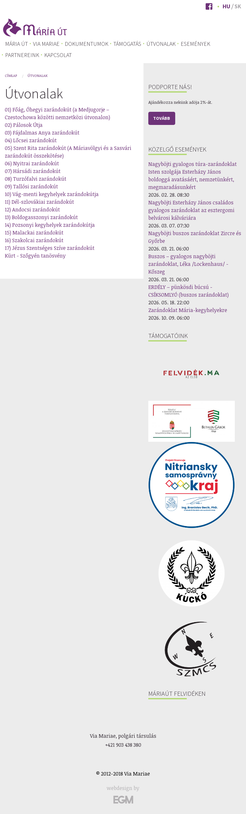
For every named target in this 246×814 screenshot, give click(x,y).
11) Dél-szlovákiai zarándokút (39, 201)
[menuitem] (16, 43)
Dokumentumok (86, 44)
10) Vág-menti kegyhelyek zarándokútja (52, 194)
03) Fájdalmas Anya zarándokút (42, 132)
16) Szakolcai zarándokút (34, 240)
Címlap (11, 75)
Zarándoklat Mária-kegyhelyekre (187, 310)
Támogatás (127, 44)
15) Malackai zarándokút (34, 232)
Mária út (16, 44)
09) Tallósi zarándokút (31, 186)
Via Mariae (46, 44)
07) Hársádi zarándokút (33, 171)
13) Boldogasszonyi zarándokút (41, 217)
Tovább (161, 118)
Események (195, 44)
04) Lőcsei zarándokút (31, 140)
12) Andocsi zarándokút (32, 209)
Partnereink (22, 55)
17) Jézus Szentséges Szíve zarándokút (49, 247)
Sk (237, 6)
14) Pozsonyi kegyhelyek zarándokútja (50, 224)
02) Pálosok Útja (24, 124)
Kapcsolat (58, 55)
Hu (226, 6)
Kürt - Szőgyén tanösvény (35, 255)
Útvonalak (161, 44)
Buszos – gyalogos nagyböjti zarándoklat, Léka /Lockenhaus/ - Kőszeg (188, 264)
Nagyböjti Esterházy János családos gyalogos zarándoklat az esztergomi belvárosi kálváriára (191, 210)
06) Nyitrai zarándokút (32, 163)
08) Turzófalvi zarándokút (35, 178)
